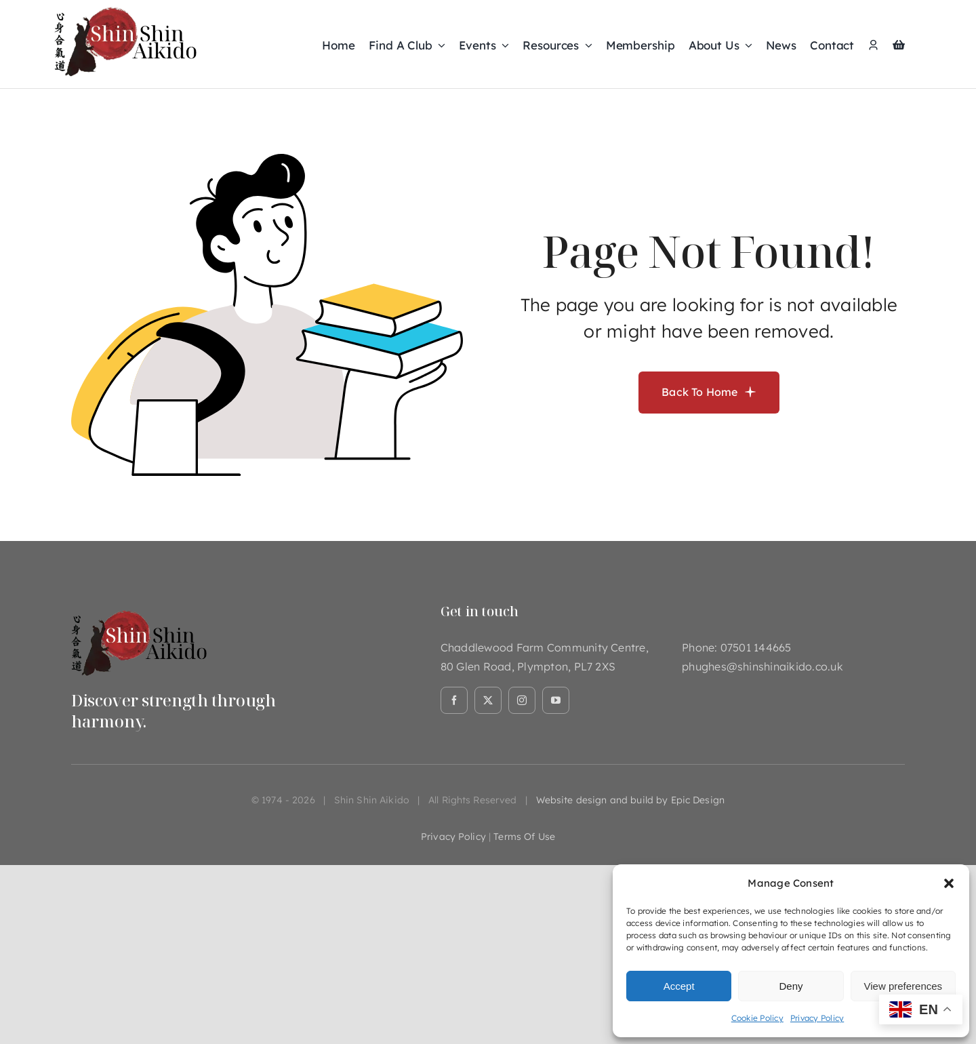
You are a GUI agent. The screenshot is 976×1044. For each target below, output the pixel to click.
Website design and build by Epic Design (630, 800)
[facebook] (454, 700)
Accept (679, 986)
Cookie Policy (757, 1018)
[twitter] (488, 700)
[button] (949, 883)
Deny (790, 986)
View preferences (903, 986)
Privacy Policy (817, 1018)
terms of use (524, 836)
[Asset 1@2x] (139, 609)
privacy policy (453, 836)
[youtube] (555, 700)
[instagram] (521, 700)
